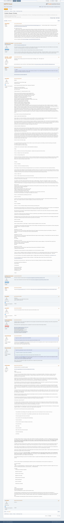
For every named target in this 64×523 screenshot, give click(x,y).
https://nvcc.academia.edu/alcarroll (19, 328)
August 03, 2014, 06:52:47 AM (18, 365)
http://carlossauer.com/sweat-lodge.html (20, 74)
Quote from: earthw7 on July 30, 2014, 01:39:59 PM (23, 352)
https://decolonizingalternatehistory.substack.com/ (21, 327)
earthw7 (7, 78)
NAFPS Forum (8, 4)
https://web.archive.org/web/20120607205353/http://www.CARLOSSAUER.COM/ (44, 289)
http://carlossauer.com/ (22, 289)
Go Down (5, 20)
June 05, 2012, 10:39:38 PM (18, 43)
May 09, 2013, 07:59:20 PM (17, 67)
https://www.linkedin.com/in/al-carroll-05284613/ (21, 331)
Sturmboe (8, 365)
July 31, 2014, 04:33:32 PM (17, 335)
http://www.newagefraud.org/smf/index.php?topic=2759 (36, 277)
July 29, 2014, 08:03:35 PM (17, 78)
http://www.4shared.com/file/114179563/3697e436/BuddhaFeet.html (45, 64)
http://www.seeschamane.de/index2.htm (20, 26)
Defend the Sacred (9, 43)
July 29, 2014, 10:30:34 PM (17, 287)
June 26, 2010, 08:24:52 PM (18, 23)
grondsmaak (8, 335)
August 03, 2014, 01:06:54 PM (18, 500)
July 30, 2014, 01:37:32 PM (17, 296)
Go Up (5, 511)
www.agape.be (23, 356)
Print (59, 20)
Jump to (46, 515)
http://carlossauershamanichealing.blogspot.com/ (33, 25)
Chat (42, 6)
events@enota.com (53, 255)
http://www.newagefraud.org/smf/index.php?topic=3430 (40, 279)
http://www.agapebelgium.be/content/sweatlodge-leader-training (24, 369)
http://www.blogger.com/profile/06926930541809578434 (31, 39)
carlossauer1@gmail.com (18, 258)
